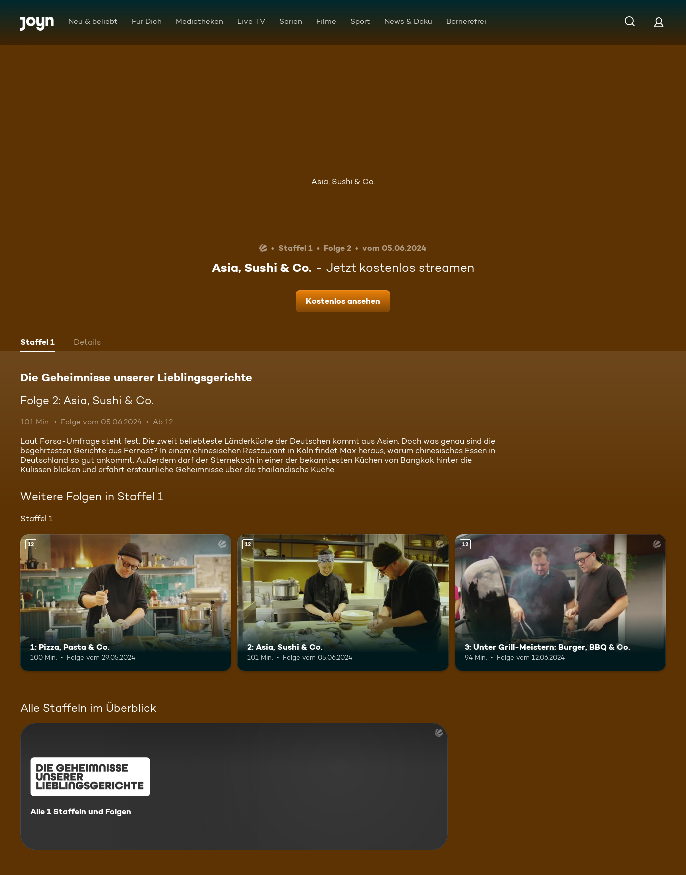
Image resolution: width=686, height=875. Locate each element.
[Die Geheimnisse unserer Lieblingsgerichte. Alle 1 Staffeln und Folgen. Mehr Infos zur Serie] (234, 786)
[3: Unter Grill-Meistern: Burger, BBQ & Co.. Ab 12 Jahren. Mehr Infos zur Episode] (560, 603)
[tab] (37, 343)
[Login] (658, 22)
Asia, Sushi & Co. (343, 181)
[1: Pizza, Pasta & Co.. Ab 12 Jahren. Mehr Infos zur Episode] (125, 603)
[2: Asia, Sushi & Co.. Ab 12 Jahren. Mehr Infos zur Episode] (342, 603)
